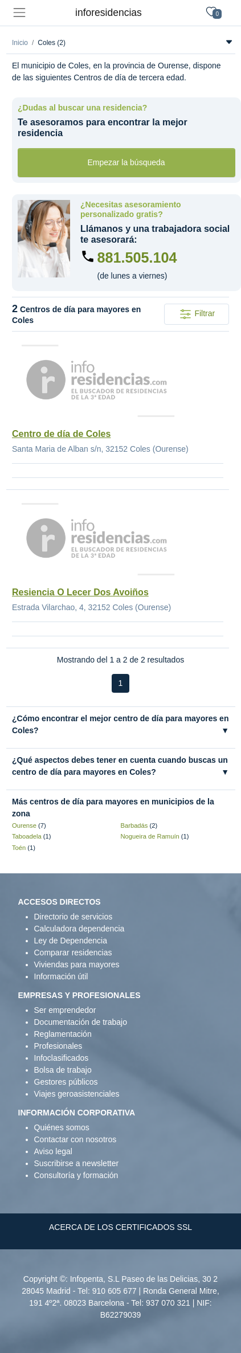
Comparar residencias (73, 952)
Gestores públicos (66, 1081)
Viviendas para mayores (77, 964)
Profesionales (58, 1045)
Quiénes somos (61, 1127)
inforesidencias (108, 12)
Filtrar (196, 314)
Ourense (24, 825)
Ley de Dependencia (70, 940)
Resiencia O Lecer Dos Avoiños (80, 592)
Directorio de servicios (73, 916)
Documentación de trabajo (80, 1022)
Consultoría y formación (76, 1175)
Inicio (20, 43)
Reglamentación (63, 1034)
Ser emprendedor (65, 1010)
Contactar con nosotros (75, 1139)
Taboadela (27, 836)
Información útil (61, 976)
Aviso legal (53, 1151)
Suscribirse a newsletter (76, 1163)
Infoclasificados (61, 1057)
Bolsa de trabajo (63, 1069)
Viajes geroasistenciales (77, 1093)
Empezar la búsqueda (126, 162)
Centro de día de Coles (61, 434)
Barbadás (134, 825)
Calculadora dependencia (79, 928)
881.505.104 (137, 257)
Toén (19, 847)
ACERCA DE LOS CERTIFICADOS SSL (120, 1227)
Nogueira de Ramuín (150, 836)
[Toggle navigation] (19, 12)
